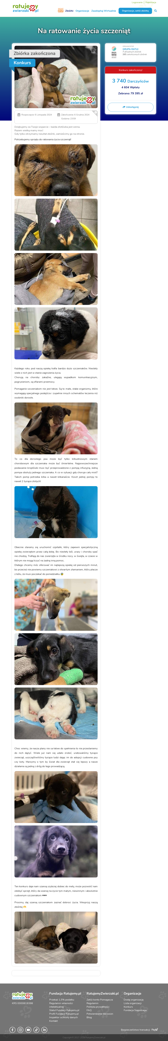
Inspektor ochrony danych (63, 1017)
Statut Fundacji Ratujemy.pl (64, 1010)
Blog (89, 1017)
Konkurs (128, 1007)
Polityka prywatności (98, 1007)
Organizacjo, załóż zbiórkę (135, 10)
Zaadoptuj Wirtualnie (103, 11)
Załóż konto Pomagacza (100, 999)
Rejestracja (150, 2)
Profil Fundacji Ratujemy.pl (64, 1014)
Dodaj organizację (133, 999)
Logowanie (137, 2)
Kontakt (53, 1021)
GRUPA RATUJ (130, 49)
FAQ (89, 1010)
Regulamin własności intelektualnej (61, 1005)
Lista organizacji (133, 1003)
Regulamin (92, 1003)
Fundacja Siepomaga (135, 1010)
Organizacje (82, 11)
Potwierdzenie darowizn (100, 1014)
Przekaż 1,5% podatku (61, 999)
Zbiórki (69, 11)
